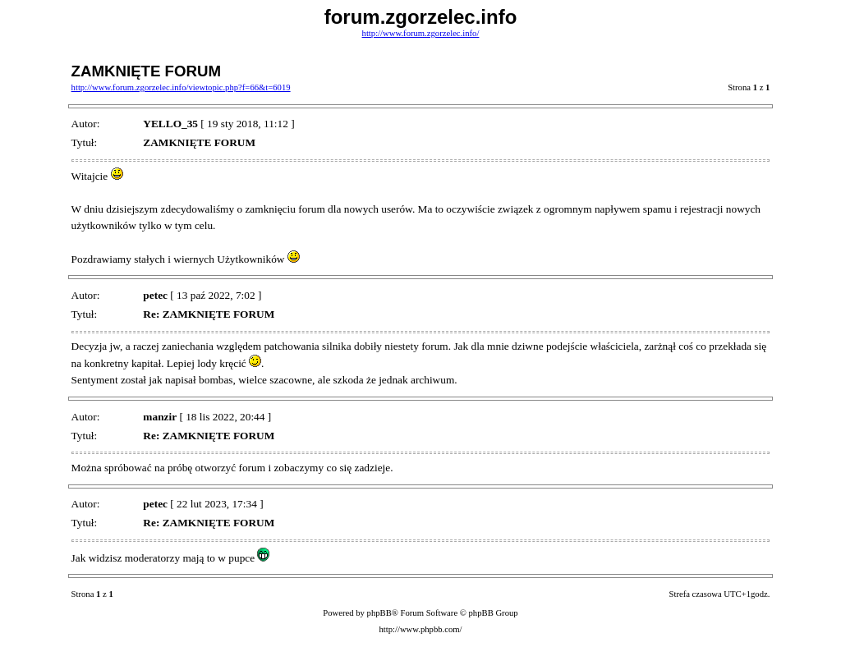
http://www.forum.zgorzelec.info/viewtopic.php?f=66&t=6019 (181, 87)
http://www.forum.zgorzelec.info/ (421, 33)
